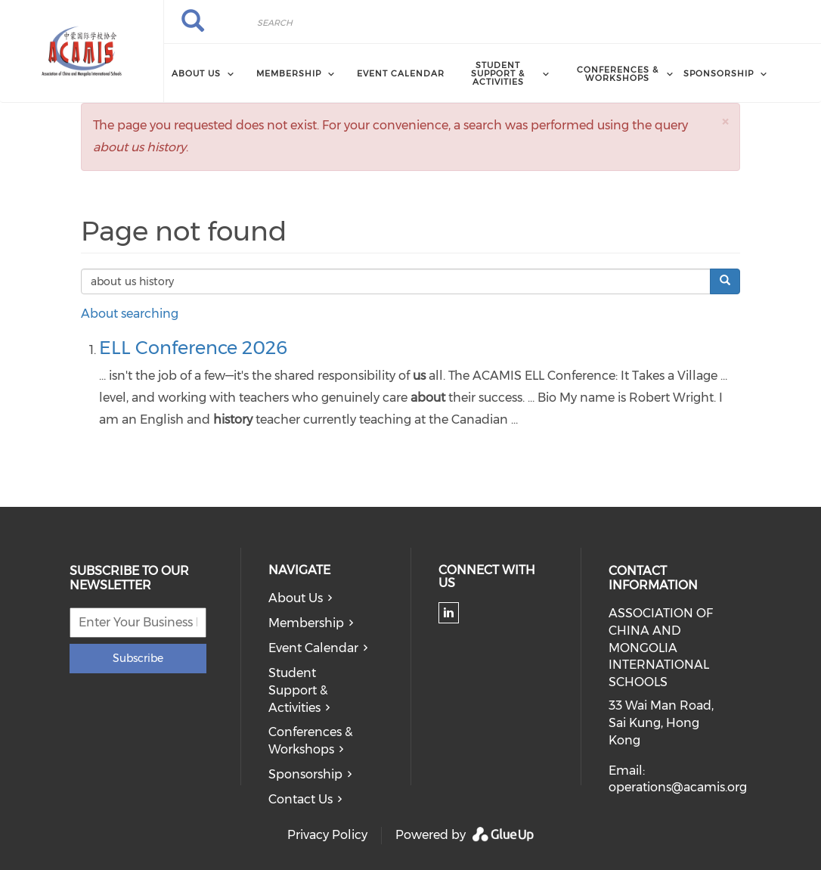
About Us (295, 598)
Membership (306, 623)
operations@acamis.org (678, 787)
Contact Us (300, 799)
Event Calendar (401, 73)
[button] (725, 121)
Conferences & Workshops (310, 741)
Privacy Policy (327, 835)
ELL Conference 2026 (193, 348)
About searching (129, 313)
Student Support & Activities (297, 690)
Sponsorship (305, 774)
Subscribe (138, 658)
